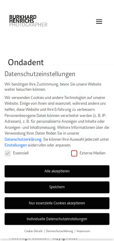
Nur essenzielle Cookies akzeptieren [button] (57, 198)
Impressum (83, 227)
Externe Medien (88, 148)
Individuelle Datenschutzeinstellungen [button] (57, 214)
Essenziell (17, 148)
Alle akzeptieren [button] (57, 166)
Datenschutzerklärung (23, 134)
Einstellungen (16, 140)
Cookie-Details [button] (33, 227)
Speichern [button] (57, 182)
